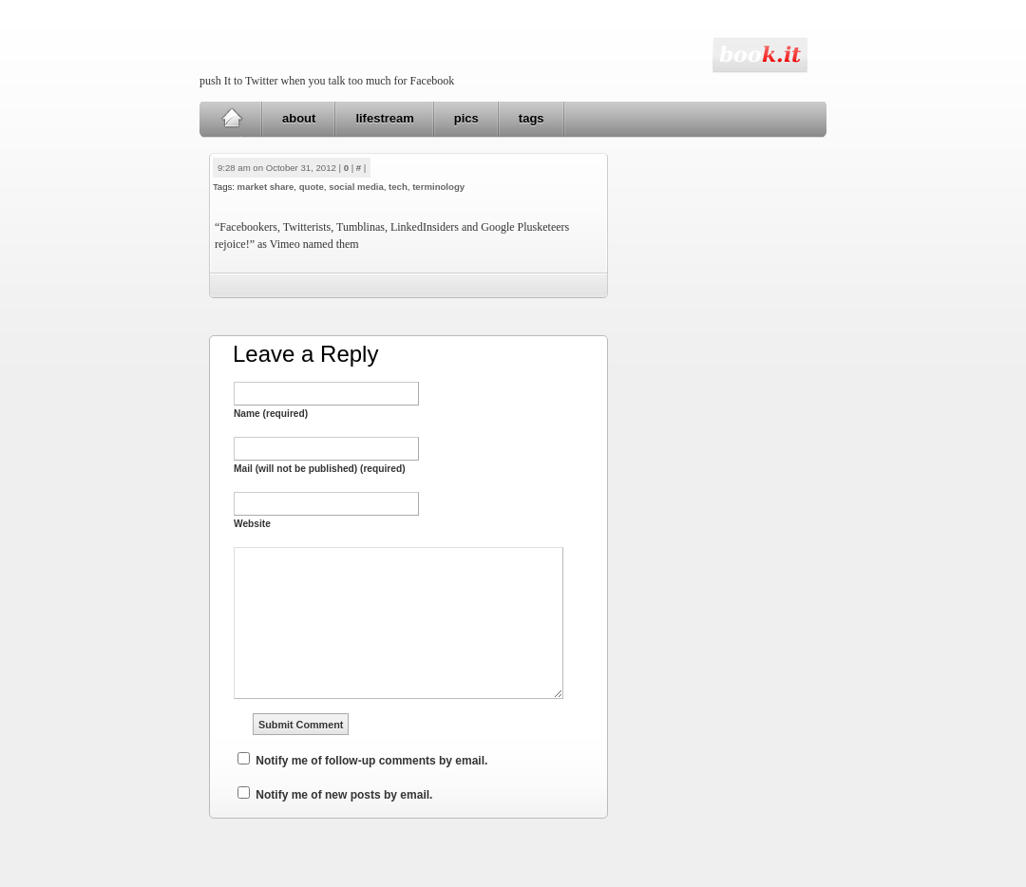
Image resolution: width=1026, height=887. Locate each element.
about (298, 118)
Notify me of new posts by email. (344, 795)
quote (311, 186)
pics (466, 118)
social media (356, 186)
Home (231, 119)
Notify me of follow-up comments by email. (371, 760)
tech (398, 186)
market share (266, 186)
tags (531, 118)
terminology (438, 186)
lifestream (384, 118)
